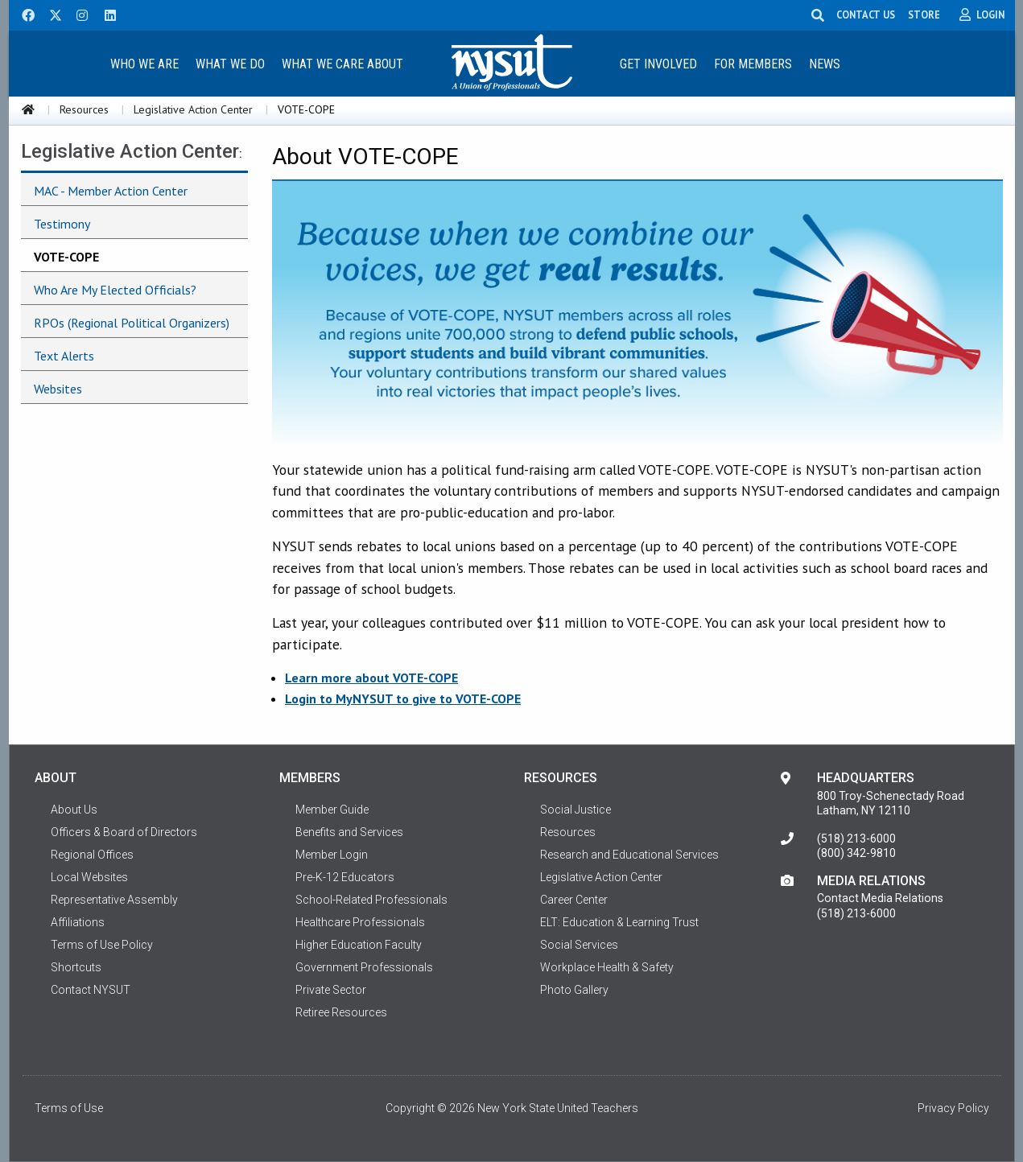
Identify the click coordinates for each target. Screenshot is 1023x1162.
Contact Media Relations (880, 898)
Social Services (579, 944)
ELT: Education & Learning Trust (619, 922)
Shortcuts (76, 967)
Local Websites (89, 877)
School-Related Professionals (371, 899)
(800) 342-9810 (856, 853)
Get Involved (658, 64)
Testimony (62, 224)
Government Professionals (364, 967)
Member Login (331, 854)
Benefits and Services (349, 832)
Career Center (574, 899)
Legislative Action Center (193, 109)
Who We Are (144, 64)
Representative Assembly (114, 899)
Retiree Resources (341, 1012)
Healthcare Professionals (360, 922)
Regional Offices (92, 854)
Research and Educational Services (629, 854)
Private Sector (330, 989)
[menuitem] (145, 63)
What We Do (230, 64)
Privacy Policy (953, 1108)
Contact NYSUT (90, 989)
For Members (753, 64)
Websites (58, 389)
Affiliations (78, 922)
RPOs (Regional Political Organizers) (131, 323)
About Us (74, 809)
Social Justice (575, 809)
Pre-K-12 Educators (344, 877)
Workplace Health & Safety (607, 967)
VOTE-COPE (66, 257)
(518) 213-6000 (856, 838)
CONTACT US (865, 14)
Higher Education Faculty (358, 944)
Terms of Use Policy (102, 944)
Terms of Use (69, 1108)
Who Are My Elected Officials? (115, 290)
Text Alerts (64, 356)
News (824, 64)
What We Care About (342, 64)
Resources (84, 109)
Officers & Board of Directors (124, 832)
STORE (924, 14)
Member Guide (332, 809)
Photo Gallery (574, 989)
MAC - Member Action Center (111, 191)
